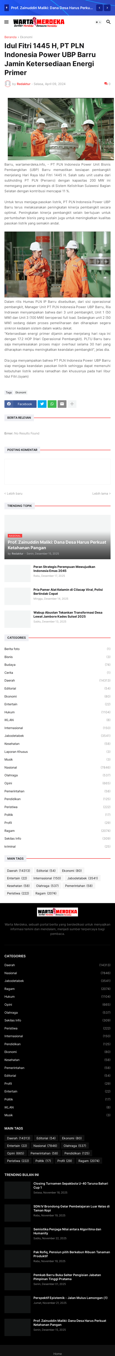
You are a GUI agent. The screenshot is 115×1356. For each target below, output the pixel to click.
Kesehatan (57, 743)
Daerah (57, 680)
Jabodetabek (57, 736)
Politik (57, 815)
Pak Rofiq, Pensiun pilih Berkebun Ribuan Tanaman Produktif (71, 1254)
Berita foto (57, 649)
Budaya (57, 664)
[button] (6, 22)
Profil (57, 823)
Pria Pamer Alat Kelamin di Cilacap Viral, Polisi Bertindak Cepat (68, 591)
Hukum (57, 712)
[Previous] (99, 7)
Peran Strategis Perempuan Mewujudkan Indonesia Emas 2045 (64, 569)
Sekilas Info (57, 838)
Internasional (57, 728)
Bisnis (57, 657)
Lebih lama (100, 493)
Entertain (57, 704)
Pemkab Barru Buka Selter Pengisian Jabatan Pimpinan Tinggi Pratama (67, 1277)
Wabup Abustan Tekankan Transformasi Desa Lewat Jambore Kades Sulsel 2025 (67, 614)
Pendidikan (57, 799)
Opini (57, 783)
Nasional (57, 767)
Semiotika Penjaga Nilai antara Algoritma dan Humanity (67, 1231)
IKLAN (57, 720)
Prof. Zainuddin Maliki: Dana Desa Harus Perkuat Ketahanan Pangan (52, 8)
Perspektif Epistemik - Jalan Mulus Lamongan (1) (70, 1298)
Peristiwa (57, 807)
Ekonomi (26, 37)
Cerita (57, 672)
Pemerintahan (57, 791)
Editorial (57, 688)
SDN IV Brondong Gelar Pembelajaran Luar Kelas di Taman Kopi (71, 1208)
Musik (57, 759)
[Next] (107, 7)
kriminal (57, 846)
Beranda (10, 37)
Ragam (57, 831)
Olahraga (57, 775)
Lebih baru (14, 493)
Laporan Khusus (57, 751)
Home (57, 1354)
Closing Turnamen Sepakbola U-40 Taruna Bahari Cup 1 (70, 1185)
